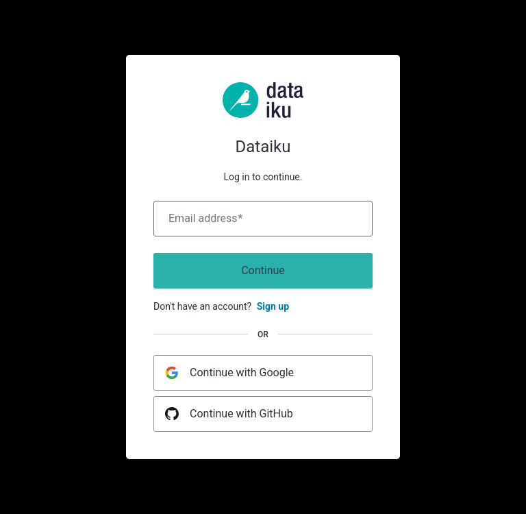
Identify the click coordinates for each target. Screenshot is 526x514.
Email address (205, 218)
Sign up (273, 306)
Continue (263, 270)
